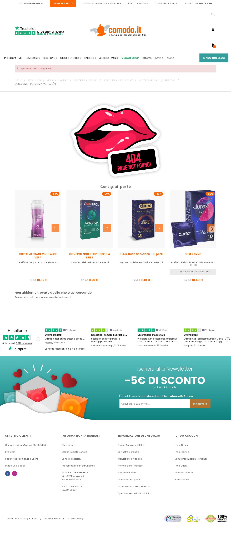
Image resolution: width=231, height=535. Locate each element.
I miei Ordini (181, 445)
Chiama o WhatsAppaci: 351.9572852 (25, 445)
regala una (198, 3)
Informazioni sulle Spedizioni (134, 486)
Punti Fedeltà (182, 479)
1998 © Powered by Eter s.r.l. (22, 518)
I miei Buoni (181, 465)
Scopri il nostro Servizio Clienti (21, 458)
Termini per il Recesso (130, 465)
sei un (30, 3)
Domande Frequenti (129, 479)
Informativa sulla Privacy (177, 396)
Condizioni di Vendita (130, 458)
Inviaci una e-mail (15, 465)
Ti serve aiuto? (63, 3)
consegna (166, 3)
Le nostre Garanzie (128, 452)
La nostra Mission (71, 458)
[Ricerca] (40, 305)
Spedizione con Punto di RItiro (134, 493)
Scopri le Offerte (184, 472)
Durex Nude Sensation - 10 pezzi (141, 254)
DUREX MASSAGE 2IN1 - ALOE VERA (38, 255)
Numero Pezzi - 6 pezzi (194, 271)
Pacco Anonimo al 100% (131, 445)
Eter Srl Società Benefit (74, 452)
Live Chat (10, 452)
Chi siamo (67, 445)
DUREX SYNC (193, 254)
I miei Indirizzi (182, 452)
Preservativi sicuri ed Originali (78, 465)
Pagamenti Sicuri (127, 472)
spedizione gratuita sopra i (102, 3)
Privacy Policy (53, 518)
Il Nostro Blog (214, 58)
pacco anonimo (138, 3)
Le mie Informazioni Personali (191, 458)
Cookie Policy (75, 518)
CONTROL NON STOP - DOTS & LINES (89, 255)
